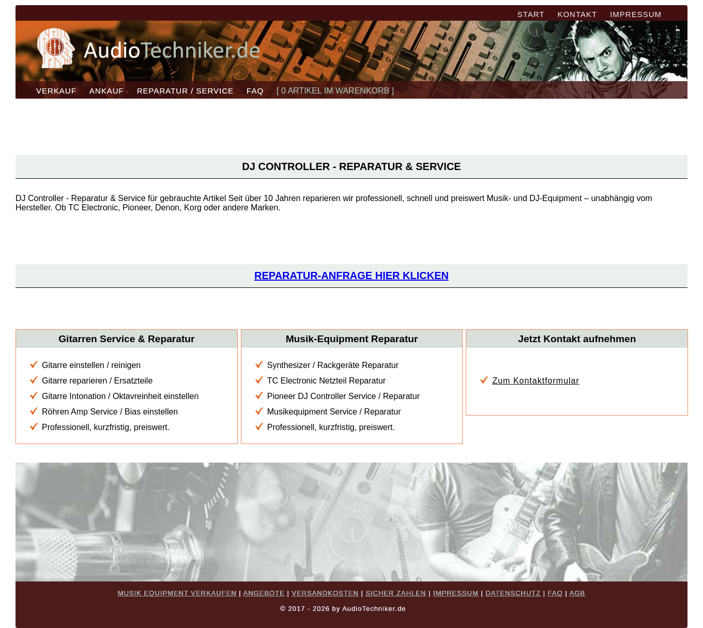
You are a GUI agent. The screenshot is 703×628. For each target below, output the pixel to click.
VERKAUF (56, 90)
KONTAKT (577, 14)
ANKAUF (106, 90)
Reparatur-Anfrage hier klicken (351, 275)
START (531, 14)
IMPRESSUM (636, 14)
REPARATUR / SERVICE (185, 90)
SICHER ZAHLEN (395, 593)
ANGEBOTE (264, 593)
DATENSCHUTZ (513, 593)
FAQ (255, 90)
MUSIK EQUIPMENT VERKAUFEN (177, 593)
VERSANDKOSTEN (325, 593)
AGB (577, 593)
